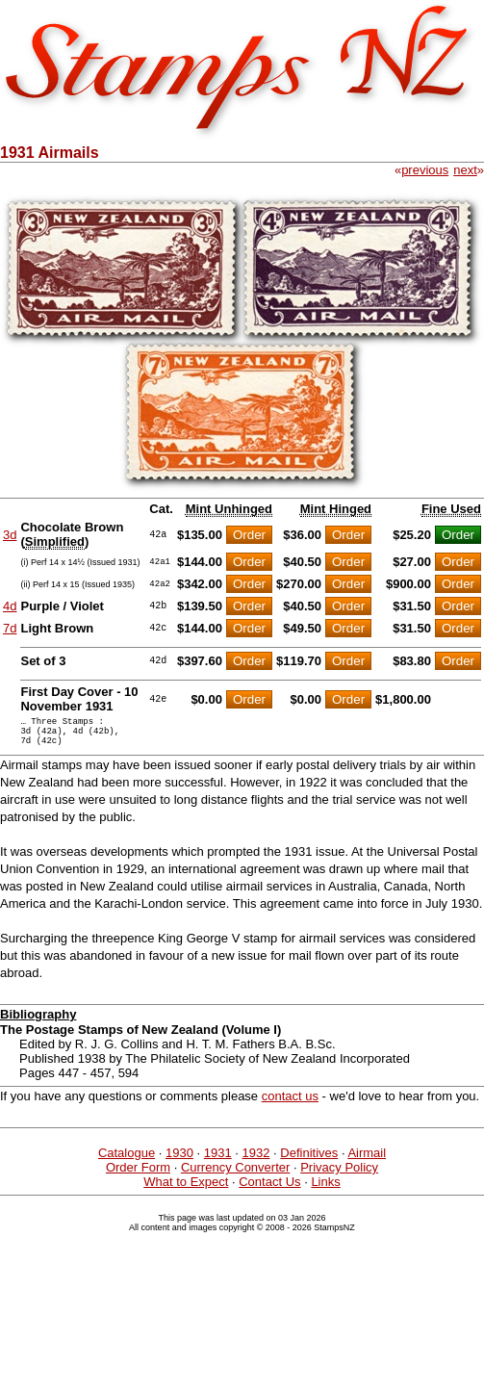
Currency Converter (235, 1176)
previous (424, 170)
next (465, 170)
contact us (290, 1104)
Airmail (366, 1161)
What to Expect (185, 1190)
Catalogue (126, 1161)
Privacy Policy (339, 1176)
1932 (256, 1161)
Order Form (138, 1176)
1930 (179, 1161)
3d (9, 535)
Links (325, 1190)
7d (9, 628)
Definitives (309, 1161)
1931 (218, 1161)
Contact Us (269, 1190)
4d (9, 606)
